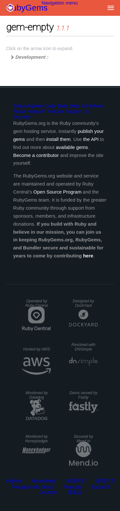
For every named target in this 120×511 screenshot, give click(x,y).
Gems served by (83, 395)
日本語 (74, 492)
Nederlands (43, 480)
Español (100, 486)
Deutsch (47, 492)
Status (20, 105)
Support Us (77, 111)
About (19, 111)
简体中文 (75, 480)
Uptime (36, 105)
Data (63, 105)
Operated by (36, 303)
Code (50, 105)
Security (21, 116)
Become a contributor (36, 155)
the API (91, 139)
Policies (55, 111)
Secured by (83, 438)
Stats (74, 105)
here (88, 255)
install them (58, 139)
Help (32, 111)
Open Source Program (57, 192)
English (13, 480)
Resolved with (83, 346)
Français (72, 486)
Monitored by (37, 395)
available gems (72, 147)
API (42, 111)
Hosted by (36, 349)
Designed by (83, 303)
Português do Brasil (32, 486)
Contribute (92, 105)
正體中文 (105, 480)
